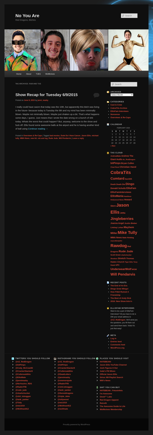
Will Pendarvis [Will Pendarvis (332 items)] (123, 274)
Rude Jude (53, 138)
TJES (38, 74)
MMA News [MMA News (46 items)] (116, 237)
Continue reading (38, 128)
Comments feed (118, 345)
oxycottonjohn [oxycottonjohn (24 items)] (116, 241)
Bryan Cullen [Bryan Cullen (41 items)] (127, 163)
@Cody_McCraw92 (24, 368)
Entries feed (116, 341)
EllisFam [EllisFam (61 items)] (131, 188)
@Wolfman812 (22, 409)
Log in (113, 338)
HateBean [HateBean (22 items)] (127, 196)
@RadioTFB (20, 387)
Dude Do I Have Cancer (70, 136)
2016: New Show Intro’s (121, 301)
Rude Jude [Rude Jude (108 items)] (126, 251)
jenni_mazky (43, 100)
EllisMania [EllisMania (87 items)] (117, 196)
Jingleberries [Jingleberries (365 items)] (122, 219)
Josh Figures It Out (108, 368)
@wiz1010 (20, 406)
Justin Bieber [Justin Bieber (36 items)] (130, 223)
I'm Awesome (106, 393)
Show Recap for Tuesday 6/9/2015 (46, 94)
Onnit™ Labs (106, 397)
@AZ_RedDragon (23, 362)
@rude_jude (21, 390)
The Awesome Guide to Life (112, 406)
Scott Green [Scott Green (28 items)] (116, 255)
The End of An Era (119, 285)
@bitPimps (20, 365)
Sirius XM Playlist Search (111, 377)
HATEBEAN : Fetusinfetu (111, 390)
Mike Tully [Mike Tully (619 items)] (127, 232)
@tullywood (63, 399)
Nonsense (115, 114)
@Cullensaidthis (23, 374)
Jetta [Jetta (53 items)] (122, 213)
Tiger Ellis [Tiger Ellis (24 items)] (129, 262)
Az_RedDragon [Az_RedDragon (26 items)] (129, 159)
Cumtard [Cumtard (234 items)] (117, 178)
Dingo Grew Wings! (119, 289)
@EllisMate (20, 377)
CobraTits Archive (119, 108)
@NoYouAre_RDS (23, 383)
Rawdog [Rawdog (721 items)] (119, 245)
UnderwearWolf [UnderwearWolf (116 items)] (121, 269)
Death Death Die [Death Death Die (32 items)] (118, 184)
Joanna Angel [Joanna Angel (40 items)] (117, 223)
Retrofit (103, 403)
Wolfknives (50, 74)
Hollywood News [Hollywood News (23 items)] (117, 200)
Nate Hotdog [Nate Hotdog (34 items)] (128, 237)
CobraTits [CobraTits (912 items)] (121, 172)
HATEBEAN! (105, 362)
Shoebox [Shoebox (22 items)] (114, 258)
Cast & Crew (116, 105)
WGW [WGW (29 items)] (134, 269)
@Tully (18, 402)
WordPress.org (117, 348)
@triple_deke (64, 396)
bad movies (55, 136)
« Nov (113, 146)
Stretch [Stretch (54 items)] (122, 258)
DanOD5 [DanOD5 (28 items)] (128, 179)
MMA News (25, 138)
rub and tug (43, 138)
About (28, 74)
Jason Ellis (86, 136)
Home (18, 74)
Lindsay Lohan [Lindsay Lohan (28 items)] (117, 227)
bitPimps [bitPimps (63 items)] (116, 163)
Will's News (105, 380)
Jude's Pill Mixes (107, 371)
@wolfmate (63, 409)
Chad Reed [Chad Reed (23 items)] (115, 167)
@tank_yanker (22, 399)
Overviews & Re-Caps (32, 136)
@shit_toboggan (23, 396)
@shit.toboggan (65, 387)
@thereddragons (65, 393)
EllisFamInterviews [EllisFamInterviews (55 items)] (121, 192)
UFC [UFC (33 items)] (117, 265)
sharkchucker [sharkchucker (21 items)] (126, 255)
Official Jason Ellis (108, 374)
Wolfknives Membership (111, 409)
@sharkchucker (22, 393)
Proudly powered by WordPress (76, 425)
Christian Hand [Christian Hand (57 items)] (128, 167)
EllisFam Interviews (120, 111)
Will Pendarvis (65, 138)
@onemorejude (65, 380)
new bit (34, 138)
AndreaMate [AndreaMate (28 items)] (116, 156)
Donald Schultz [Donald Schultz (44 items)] (118, 188)
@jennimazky (21, 380)
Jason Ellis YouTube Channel (113, 365)
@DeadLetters (64, 374)
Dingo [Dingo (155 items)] (130, 184)
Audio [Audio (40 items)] (119, 159)
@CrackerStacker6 (24, 371)
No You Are (27, 15)
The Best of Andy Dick (121, 298)
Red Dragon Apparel (109, 400)
